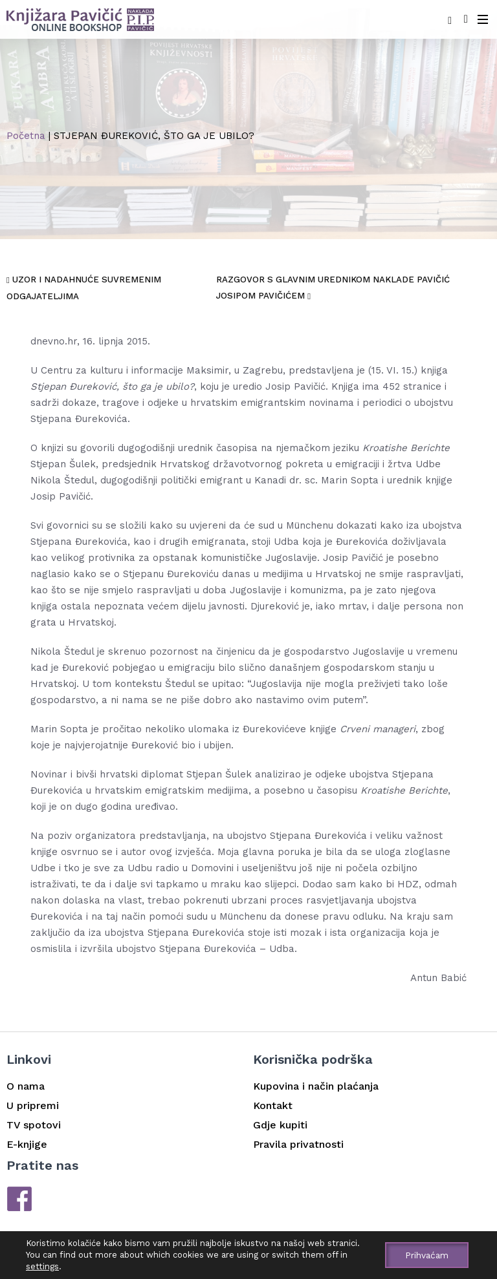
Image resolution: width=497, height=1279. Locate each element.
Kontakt (273, 1105)
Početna (25, 136)
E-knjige (26, 1143)
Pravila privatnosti (298, 1143)
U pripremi (32, 1105)
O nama (25, 1085)
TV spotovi (33, 1124)
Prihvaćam (425, 1255)
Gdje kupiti (280, 1124)
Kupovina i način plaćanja (316, 1085)
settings (42, 1266)
